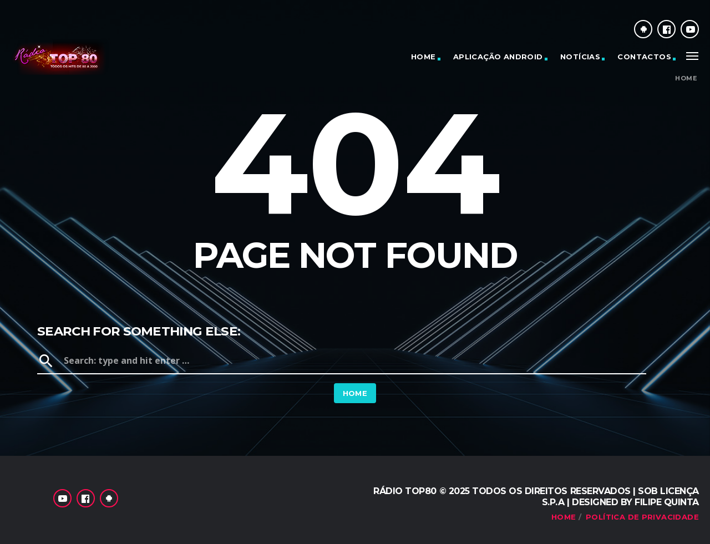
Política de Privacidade (642, 516)
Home (423, 56)
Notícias (580, 56)
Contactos (644, 56)
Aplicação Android (498, 56)
